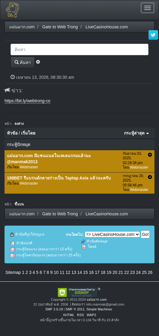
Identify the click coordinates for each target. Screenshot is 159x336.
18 (103, 272)
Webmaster (29, 167)
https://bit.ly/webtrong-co (27, 100)
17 (97, 272)
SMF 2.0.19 (54, 309)
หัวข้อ (12, 133)
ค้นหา (22, 62)
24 (138, 272)
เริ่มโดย (28, 133)
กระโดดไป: (75, 235)
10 (56, 272)
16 (91, 272)
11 (62, 272)
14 (79, 272)
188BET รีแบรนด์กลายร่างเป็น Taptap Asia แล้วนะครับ (59, 178)
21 (120, 272)
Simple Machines (99, 309)
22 (126, 272)
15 (85, 272)
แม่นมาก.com (97, 299)
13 (74, 272)
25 (144, 272)
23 (132, 272)
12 (67, 272)
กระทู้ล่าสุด (136, 133)
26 (150, 272)
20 (115, 272)
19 (109, 272)
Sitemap (13, 272)
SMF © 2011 (74, 309)
